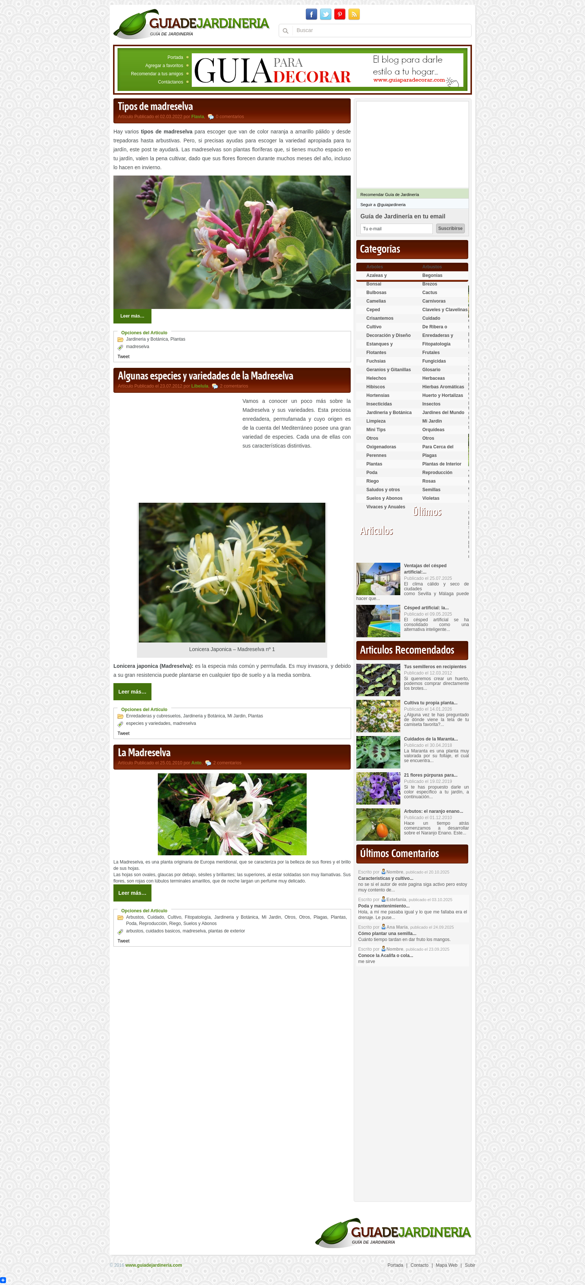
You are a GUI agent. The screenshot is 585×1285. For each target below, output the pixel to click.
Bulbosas (376, 292)
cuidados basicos (163, 931)
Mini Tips (376, 429)
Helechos (376, 378)
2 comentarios (234, 386)
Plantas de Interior (442, 464)
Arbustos (135, 917)
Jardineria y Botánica (147, 339)
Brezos (429, 284)
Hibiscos (375, 386)
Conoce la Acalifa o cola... (385, 955)
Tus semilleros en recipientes (435, 666)
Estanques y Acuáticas (379, 347)
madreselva (137, 346)
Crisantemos (380, 318)
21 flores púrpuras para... (430, 775)
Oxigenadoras (381, 446)
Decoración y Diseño (388, 335)
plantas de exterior (226, 931)
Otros (290, 917)
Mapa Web (446, 1265)
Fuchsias (376, 361)
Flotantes (376, 352)
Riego (175, 923)
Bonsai (373, 284)
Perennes (376, 455)
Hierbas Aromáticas (443, 386)
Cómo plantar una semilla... (387, 933)
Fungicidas (434, 361)
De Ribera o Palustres (434, 330)
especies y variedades (148, 723)
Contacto (420, 1265)
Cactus (429, 292)
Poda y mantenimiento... (384, 906)
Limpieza (375, 421)
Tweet (123, 356)
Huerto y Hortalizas (442, 395)
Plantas (178, 339)
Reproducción (153, 923)
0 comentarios (230, 116)
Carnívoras (434, 301)
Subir (470, 1265)
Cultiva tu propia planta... (430, 702)
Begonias (432, 275)
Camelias (376, 301)
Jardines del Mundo (443, 412)
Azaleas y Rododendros (380, 278)
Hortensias (378, 395)
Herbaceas (433, 378)
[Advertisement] (176, 449)
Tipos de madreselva (155, 107)
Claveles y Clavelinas (444, 309)
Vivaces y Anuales (385, 506)
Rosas (429, 481)
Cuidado (155, 917)
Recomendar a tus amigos (157, 73)
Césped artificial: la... (426, 607)
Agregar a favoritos (164, 65)
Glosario (431, 369)
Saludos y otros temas (383, 493)
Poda (131, 923)
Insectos (431, 404)
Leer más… (133, 316)
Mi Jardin (237, 716)
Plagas (320, 917)
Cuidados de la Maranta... (431, 739)
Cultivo (174, 917)
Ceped (373, 309)
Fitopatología (197, 917)
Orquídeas (433, 429)
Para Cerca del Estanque (437, 450)
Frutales (431, 352)
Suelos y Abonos (199, 923)
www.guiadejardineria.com (153, 1265)
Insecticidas (379, 404)
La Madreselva (144, 753)
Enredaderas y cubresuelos (153, 716)
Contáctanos (170, 82)
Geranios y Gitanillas (388, 369)
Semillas (431, 489)
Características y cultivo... (385, 878)
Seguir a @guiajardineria (383, 204)
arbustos (134, 931)
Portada (175, 57)
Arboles (374, 266)
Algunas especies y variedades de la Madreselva (205, 376)
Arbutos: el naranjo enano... (433, 811)
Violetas (430, 498)
